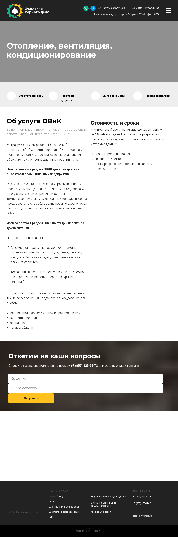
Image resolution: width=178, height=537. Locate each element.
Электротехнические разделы (64, 512)
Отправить (31, 398)
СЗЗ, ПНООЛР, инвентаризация (64, 507)
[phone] (85, 388)
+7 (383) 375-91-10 (142, 503)
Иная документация (101, 512)
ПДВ (51, 517)
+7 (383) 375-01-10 (145, 8)
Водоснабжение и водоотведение (108, 496)
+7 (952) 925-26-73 (111, 8)
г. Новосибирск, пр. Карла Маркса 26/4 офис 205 (125, 14)
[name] (85, 379)
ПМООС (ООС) (56, 496)
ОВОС (52, 502)
